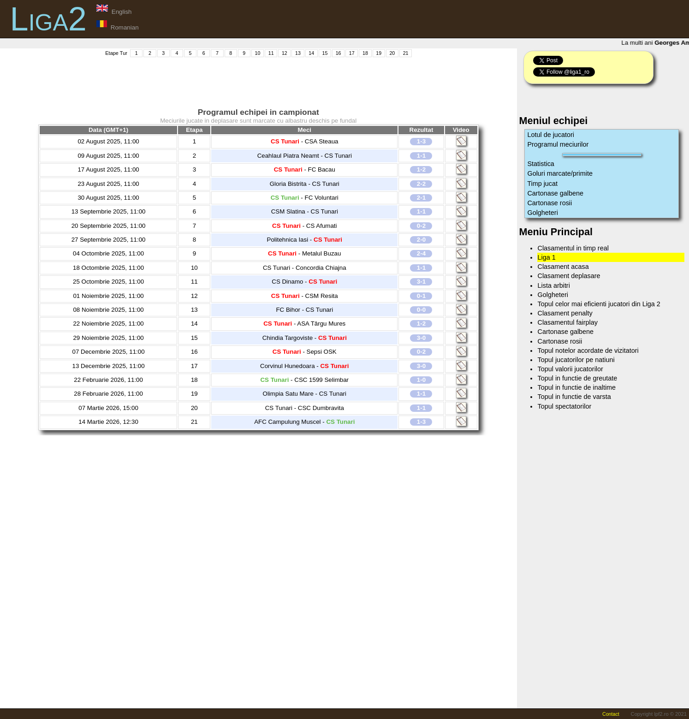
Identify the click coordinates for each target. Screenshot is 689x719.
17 (352, 53)
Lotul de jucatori (550, 134)
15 (324, 53)
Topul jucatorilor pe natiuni (575, 359)
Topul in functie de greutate (577, 378)
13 (298, 53)
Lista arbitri (553, 285)
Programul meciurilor (557, 144)
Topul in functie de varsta (574, 396)
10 (258, 53)
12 (284, 53)
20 (392, 53)
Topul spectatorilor (564, 406)
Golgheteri (542, 212)
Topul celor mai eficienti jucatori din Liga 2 (598, 304)
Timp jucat (542, 183)
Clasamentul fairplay (567, 322)
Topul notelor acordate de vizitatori (587, 350)
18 (365, 53)
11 (271, 53)
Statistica (540, 163)
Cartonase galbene (555, 193)
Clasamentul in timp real (572, 248)
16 (338, 53)
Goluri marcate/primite (559, 173)
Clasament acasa (562, 266)
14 (311, 53)
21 (406, 53)
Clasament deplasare (568, 275)
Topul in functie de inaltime (576, 387)
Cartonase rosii (549, 203)
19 (378, 53)
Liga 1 (546, 257)
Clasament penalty (564, 313)
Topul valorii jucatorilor (570, 369)
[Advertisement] (258, 79)
